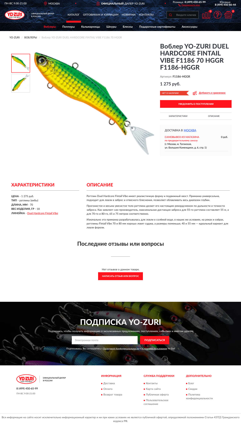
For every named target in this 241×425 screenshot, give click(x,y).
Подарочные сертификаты (157, 26)
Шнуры (111, 26)
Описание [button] (214, 116)
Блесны (128, 26)
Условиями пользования (154, 348)
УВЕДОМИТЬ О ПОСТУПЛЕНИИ (196, 104)
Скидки (192, 389)
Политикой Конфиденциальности (121, 348)
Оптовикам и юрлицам (100, 15)
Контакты (146, 15)
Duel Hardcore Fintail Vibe (42, 213)
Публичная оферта (157, 394)
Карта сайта (153, 389)
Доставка (109, 383)
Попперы (68, 26)
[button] (189, 5)
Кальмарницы (90, 26)
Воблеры (50, 26)
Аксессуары (189, 26)
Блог (191, 383)
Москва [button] (190, 130)
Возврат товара (112, 394)
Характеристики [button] (178, 116)
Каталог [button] (74, 15)
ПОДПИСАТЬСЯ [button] (154, 340)
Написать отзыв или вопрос (120, 276)
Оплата (107, 389)
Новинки (129, 15)
